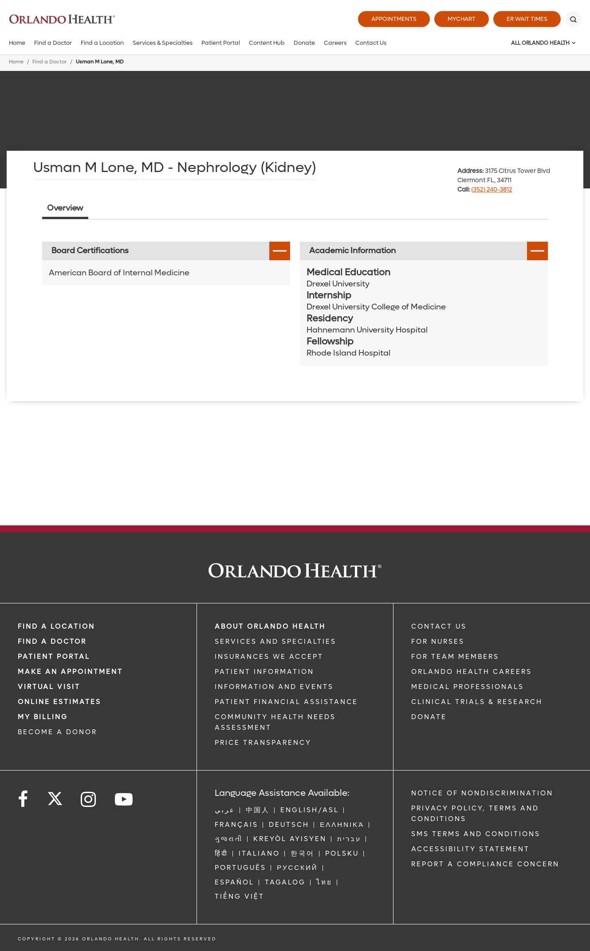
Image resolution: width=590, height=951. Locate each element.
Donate (304, 43)
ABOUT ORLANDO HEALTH (270, 626)
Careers (335, 43)
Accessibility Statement (470, 849)
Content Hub (267, 43)
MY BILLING (43, 716)
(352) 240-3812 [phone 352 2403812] (491, 189)
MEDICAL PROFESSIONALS (467, 686)
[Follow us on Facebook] (23, 799)
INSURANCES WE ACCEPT (269, 656)
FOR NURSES (437, 641)
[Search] (573, 19)
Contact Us (370, 43)
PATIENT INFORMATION (264, 671)
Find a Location (102, 43)
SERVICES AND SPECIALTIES (275, 641)
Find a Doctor (53, 43)
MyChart (462, 19)
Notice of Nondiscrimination (482, 793)
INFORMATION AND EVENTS (274, 686)
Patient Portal (220, 43)
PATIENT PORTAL (54, 656)
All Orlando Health (540, 43)
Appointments (394, 19)
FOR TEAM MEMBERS (455, 656)
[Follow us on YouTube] (124, 799)
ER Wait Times (527, 19)
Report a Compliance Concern (485, 864)
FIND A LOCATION (56, 626)
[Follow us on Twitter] (55, 796)
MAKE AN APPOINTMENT (70, 671)
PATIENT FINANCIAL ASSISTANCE (286, 701)
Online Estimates (59, 701)
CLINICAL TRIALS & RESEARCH (477, 701)
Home (17, 43)
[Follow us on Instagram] (89, 799)
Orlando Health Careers (471, 671)
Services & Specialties (163, 43)
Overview (65, 208)
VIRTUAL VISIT (49, 686)
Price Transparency (263, 742)
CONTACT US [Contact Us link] (439, 626)
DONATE (429, 716)
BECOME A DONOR (57, 732)
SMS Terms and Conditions (475, 834)
